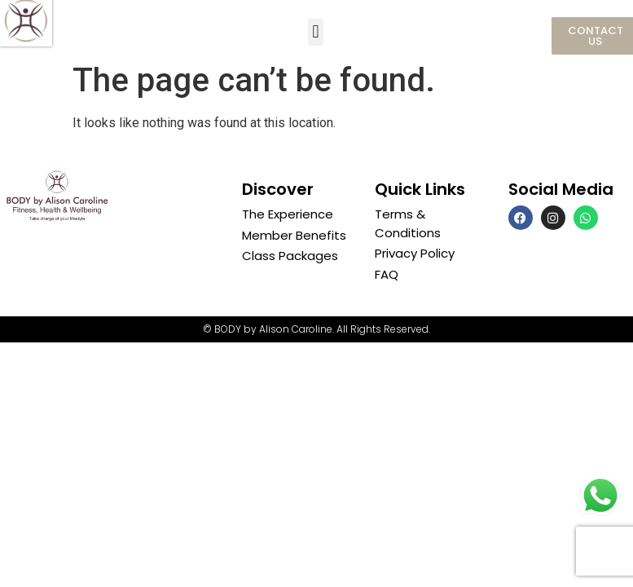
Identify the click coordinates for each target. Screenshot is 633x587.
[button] (315, 32)
